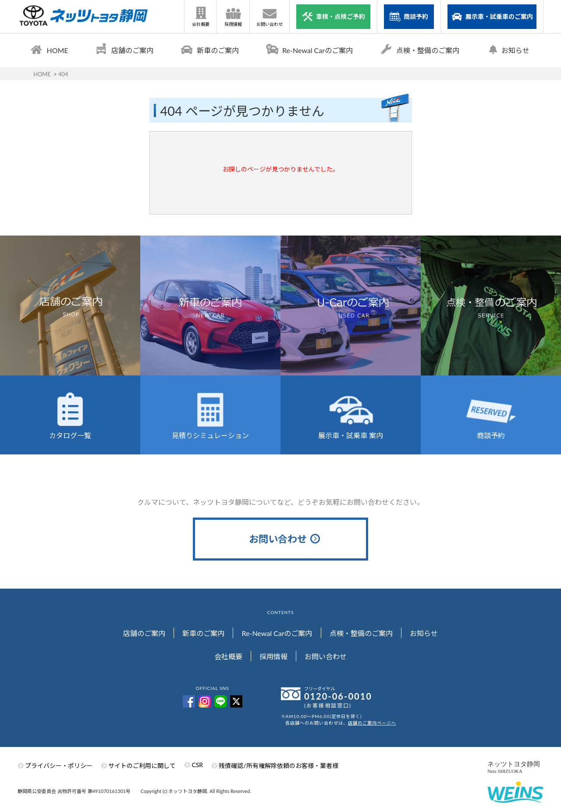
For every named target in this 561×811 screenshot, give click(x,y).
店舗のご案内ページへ (372, 723)
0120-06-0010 (338, 696)
